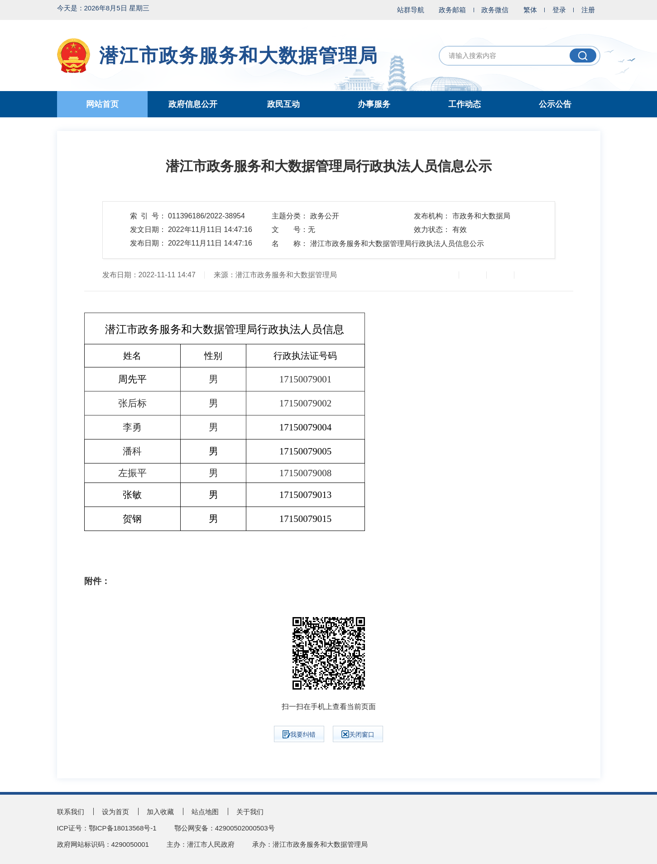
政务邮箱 (452, 10)
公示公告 (555, 104)
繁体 (530, 10)
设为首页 (115, 812)
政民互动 (283, 104)
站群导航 (410, 10)
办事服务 (374, 104)
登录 (559, 10)
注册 (588, 10)
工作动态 (464, 104)
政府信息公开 (192, 104)
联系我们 (70, 812)
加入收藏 (160, 812)
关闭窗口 (357, 734)
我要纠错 (299, 734)
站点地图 (205, 812)
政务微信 (494, 10)
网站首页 (102, 104)
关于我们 (250, 812)
